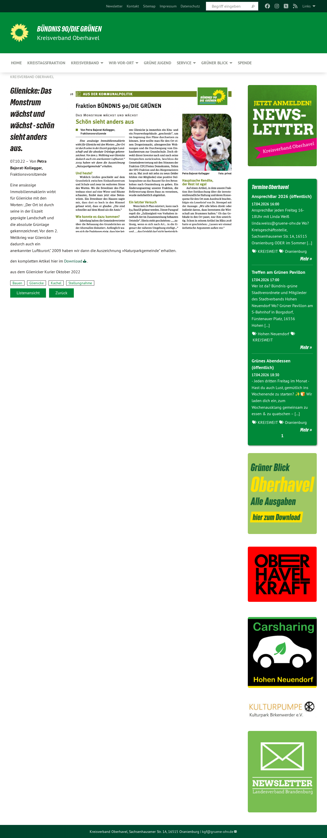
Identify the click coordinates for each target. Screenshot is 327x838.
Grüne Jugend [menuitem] (157, 63)
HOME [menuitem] (16, 63)
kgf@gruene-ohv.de (217, 831)
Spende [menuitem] (245, 63)
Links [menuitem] (306, 6)
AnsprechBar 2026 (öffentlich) (282, 196)
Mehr (304, 258)
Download (73, 261)
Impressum (168, 6)
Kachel (56, 283)
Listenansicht (28, 292)
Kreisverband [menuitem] (85, 63)
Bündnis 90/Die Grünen (73, 28)
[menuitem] (114, 6)
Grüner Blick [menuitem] (214, 63)
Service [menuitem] (184, 63)
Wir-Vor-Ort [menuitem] (121, 63)
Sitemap (149, 6)
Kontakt (133, 6)
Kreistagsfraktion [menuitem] (46, 63)
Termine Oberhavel (273, 186)
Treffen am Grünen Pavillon (278, 272)
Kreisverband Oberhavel (32, 77)
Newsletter (114, 6)
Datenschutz (190, 6)
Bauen (17, 283)
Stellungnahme (80, 283)
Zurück (61, 292)
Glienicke (36, 283)
